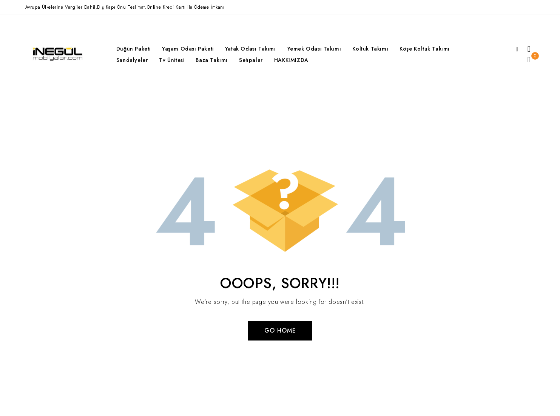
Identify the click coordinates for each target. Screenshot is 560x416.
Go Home (280, 330)
